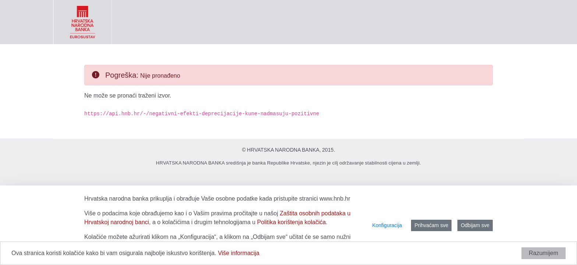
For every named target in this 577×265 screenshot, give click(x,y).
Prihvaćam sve (431, 225)
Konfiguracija (387, 225)
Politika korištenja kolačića (291, 222)
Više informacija (238, 253)
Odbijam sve (475, 225)
